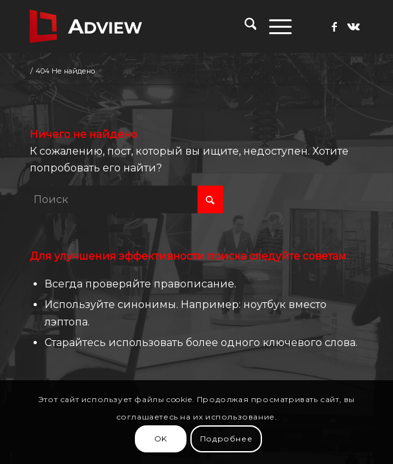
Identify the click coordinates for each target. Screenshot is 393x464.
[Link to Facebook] (334, 27)
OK (160, 438)
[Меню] (274, 26)
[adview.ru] (163, 26)
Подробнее (226, 438)
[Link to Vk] (353, 27)
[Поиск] (244, 26)
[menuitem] (244, 26)
